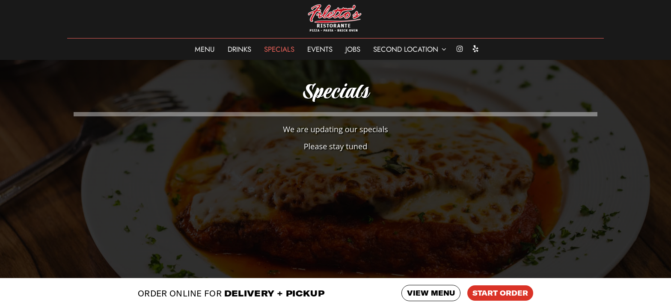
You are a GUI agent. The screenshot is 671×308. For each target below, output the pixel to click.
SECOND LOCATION (409, 49)
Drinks (239, 49)
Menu (205, 49)
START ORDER (500, 293)
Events (320, 49)
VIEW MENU (431, 293)
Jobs (352, 49)
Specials (279, 49)
